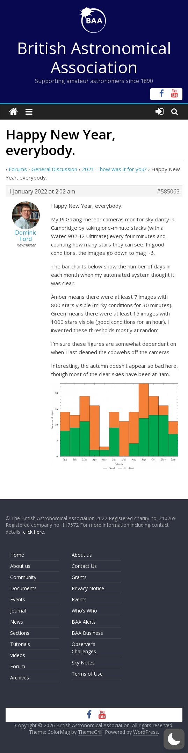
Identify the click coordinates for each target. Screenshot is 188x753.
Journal (18, 610)
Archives (19, 677)
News (16, 621)
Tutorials (20, 644)
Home (17, 555)
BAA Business (87, 633)
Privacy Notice (88, 588)
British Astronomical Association (94, 57)
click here (33, 531)
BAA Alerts (84, 621)
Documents (23, 588)
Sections (19, 633)
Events (17, 599)
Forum (17, 666)
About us (20, 566)
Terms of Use (87, 673)
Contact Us (84, 566)
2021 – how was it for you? (114, 169)
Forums (18, 169)
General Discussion (54, 169)
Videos (17, 655)
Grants (79, 577)
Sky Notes (83, 662)
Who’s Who (84, 610)
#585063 (168, 191)
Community (23, 577)
